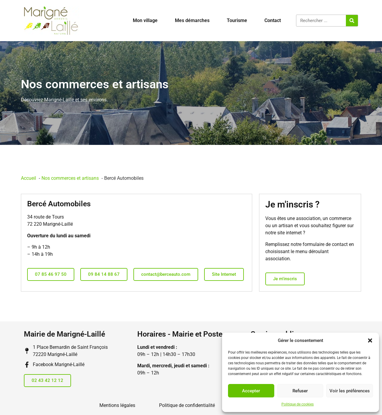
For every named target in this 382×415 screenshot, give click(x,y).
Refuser (300, 391)
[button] (370, 340)
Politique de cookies (297, 404)
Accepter (251, 391)
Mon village (145, 20)
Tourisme (237, 20)
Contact (272, 20)
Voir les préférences (349, 391)
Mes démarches (192, 20)
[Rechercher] (352, 20)
